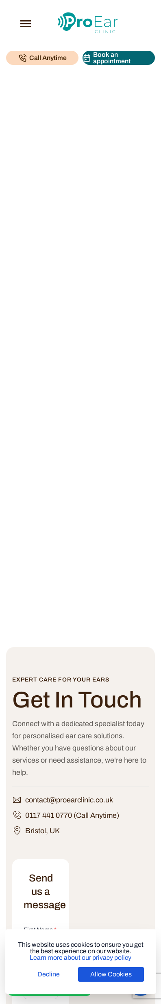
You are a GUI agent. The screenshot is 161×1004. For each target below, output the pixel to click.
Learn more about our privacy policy (80, 958)
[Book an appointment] (119, 58)
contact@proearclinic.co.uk (69, 800)
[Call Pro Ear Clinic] (42, 58)
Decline (48, 974)
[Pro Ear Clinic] (88, 22)
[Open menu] (25, 23)
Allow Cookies (111, 974)
